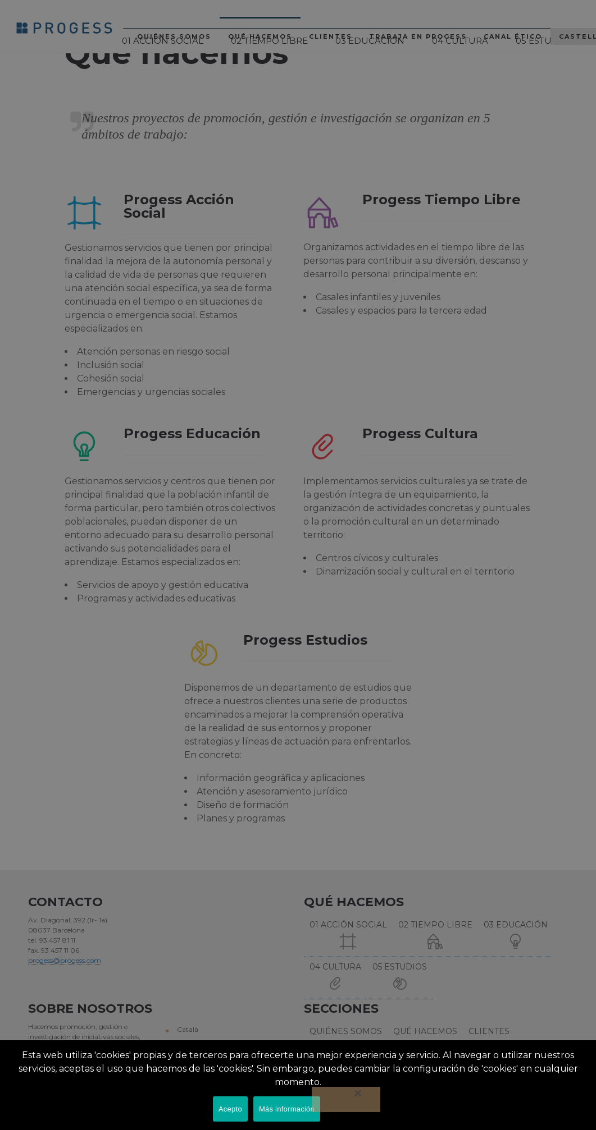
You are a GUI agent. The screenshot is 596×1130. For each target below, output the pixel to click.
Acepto (230, 1109)
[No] (346, 1099)
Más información (287, 1109)
